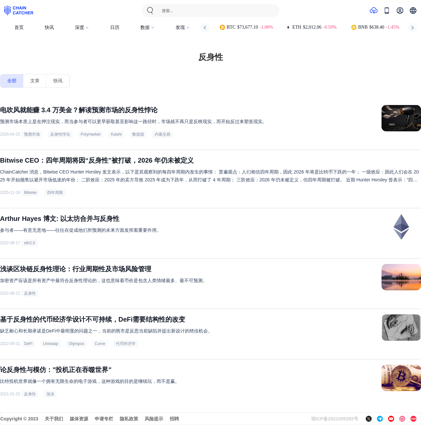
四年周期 (55, 192)
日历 (114, 27)
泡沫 (50, 394)
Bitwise (30, 192)
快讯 (49, 27)
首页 (19, 27)
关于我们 (54, 418)
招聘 (174, 418)
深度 (82, 27)
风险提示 (154, 418)
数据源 (138, 134)
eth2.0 (29, 243)
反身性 (30, 293)
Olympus (76, 343)
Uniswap (50, 343)
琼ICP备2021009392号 (334, 418)
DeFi (28, 343)
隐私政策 (129, 418)
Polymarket (90, 134)
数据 (147, 27)
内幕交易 (162, 134)
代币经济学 (126, 343)
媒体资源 (79, 418)
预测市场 (32, 134)
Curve (100, 343)
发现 (183, 27)
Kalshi (116, 134)
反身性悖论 (60, 134)
